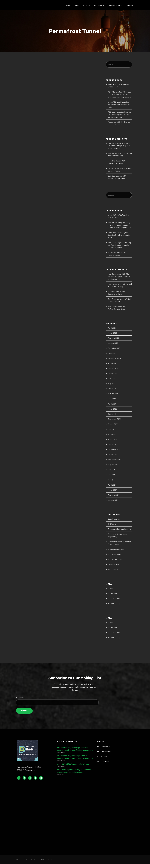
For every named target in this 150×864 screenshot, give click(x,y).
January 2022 (113, 444)
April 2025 (112, 363)
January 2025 (113, 368)
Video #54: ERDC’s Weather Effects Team (73, 764)
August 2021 (113, 465)
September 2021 (114, 459)
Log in (110, 588)
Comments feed (114, 598)
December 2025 (114, 348)
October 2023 (113, 389)
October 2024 (113, 373)
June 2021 (112, 475)
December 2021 (114, 449)
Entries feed (112, 593)
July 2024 (111, 378)
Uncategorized (113, 564)
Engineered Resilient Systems (119, 529)
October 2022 (113, 414)
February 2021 (113, 495)
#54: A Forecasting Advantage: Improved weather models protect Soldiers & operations (119, 94)
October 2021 (113, 454)
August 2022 (113, 424)
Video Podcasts (99, 5)
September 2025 (114, 358)
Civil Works (112, 524)
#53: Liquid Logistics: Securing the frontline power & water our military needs (119, 114)
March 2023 (112, 409)
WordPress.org (114, 603)
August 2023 (113, 394)
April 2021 (112, 485)
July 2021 (111, 470)
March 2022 (112, 439)
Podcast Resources (116, 5)
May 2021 (111, 480)
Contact (130, 5)
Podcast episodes (114, 554)
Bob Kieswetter (114, 176)
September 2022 (114, 419)
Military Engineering (116, 549)
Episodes (86, 5)
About (77, 5)
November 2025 (114, 353)
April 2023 (112, 404)
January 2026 (113, 343)
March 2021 (112, 490)
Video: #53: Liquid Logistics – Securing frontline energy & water (119, 104)
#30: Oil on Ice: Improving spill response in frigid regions (119, 145)
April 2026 (112, 328)
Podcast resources (115, 559)
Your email (75, 700)
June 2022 (112, 429)
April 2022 (112, 434)
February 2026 (113, 338)
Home (68, 5)
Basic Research (114, 519)
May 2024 (111, 383)
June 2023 (112, 399)
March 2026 (112, 333)
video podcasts (113, 569)
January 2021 (113, 500)
